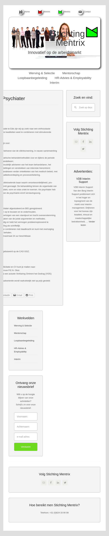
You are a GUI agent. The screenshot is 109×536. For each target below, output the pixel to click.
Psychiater (13, 98)
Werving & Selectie (23, 325)
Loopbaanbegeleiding (24, 340)
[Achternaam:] (25, 427)
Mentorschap (20, 333)
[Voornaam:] (25, 416)
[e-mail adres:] (25, 437)
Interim (17, 359)
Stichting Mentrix (68, 38)
